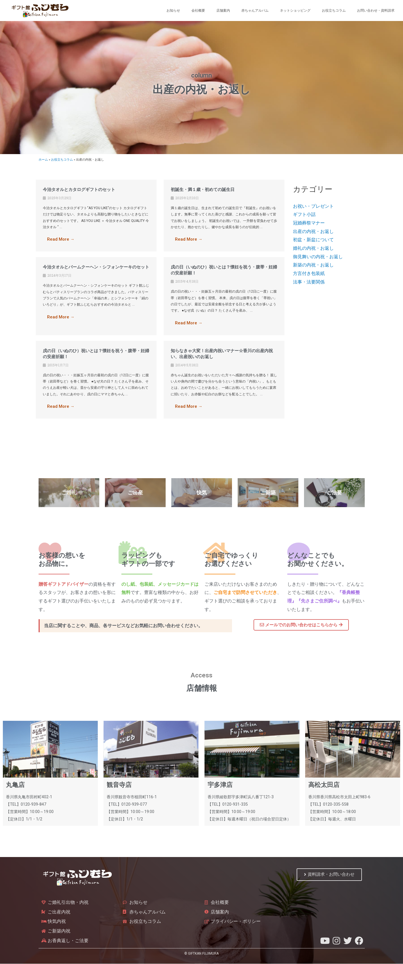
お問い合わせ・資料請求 (375, 10)
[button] (301, 625)
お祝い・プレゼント (313, 206)
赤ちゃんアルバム (255, 10)
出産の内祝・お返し (313, 231)
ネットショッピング (295, 10)
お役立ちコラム (334, 10)
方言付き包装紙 (309, 273)
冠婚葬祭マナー (309, 223)
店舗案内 (223, 10)
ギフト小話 (304, 214)
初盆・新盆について (313, 239)
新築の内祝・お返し (313, 265)
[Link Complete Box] (96, 215)
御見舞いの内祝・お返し (318, 256)
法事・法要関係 (309, 282)
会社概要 (198, 10)
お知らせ (173, 10)
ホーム (43, 159)
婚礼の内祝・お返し (313, 248)
